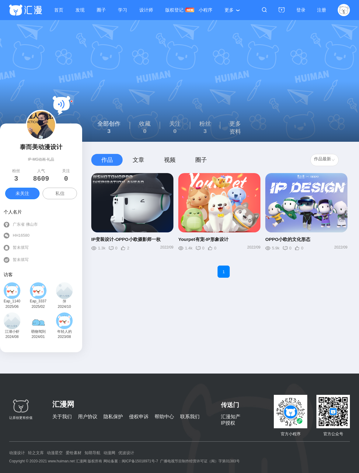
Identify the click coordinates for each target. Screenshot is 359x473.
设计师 (146, 9)
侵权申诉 (138, 416)
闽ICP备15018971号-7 (140, 461)
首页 (58, 9)
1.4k (189, 248)
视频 (170, 160)
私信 (59, 193)
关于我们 (62, 416)
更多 (229, 9)
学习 (122, 9)
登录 (300, 9)
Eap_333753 (38, 301)
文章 (138, 160)
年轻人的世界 (64, 332)
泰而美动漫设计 (41, 147)
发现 (80, 9)
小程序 (205, 9)
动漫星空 (55, 452)
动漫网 (109, 452)
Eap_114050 (12, 301)
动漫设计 (17, 452)
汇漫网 (63, 404)
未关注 (22, 193)
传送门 (230, 405)
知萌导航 (92, 452)
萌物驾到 (38, 331)
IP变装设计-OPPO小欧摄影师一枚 (126, 239)
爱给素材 (74, 452)
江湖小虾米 (12, 332)
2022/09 (166, 247)
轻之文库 (36, 452)
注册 (321, 9)
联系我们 (190, 416)
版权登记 (174, 9)
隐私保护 (113, 416)
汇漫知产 (230, 416)
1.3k (102, 248)
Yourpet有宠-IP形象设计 (203, 239)
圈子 (101, 9)
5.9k (276, 248)
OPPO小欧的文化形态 (287, 239)
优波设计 (126, 452)
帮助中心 (164, 416)
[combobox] (324, 160)
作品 (107, 160)
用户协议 (87, 416)
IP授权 (228, 423)
